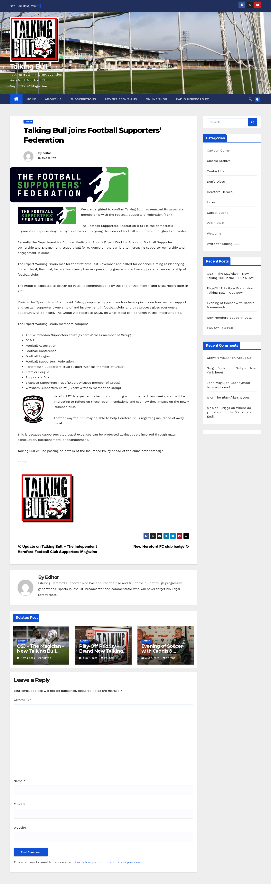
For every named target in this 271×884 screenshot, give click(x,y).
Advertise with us (121, 99)
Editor (47, 153)
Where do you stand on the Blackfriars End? (229, 412)
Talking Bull (28, 66)
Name (19, 781)
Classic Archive (218, 161)
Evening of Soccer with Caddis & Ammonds (162, 651)
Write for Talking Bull (223, 244)
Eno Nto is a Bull (220, 328)
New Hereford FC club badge (161, 546)
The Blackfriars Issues (232, 397)
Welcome (214, 233)
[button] (250, 99)
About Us (53, 99)
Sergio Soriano (218, 368)
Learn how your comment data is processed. (109, 862)
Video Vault (216, 223)
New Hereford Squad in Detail (230, 317)
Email (19, 804)
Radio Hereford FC (192, 99)
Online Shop (156, 99)
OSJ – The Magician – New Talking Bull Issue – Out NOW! (40, 651)
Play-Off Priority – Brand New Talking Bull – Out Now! (101, 651)
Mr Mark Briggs (218, 408)
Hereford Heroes (220, 192)
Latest (28, 122)
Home (31, 99)
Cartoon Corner (219, 150)
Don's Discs (216, 181)
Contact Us (215, 171)
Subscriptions (83, 99)
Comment (23, 700)
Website (20, 827)
